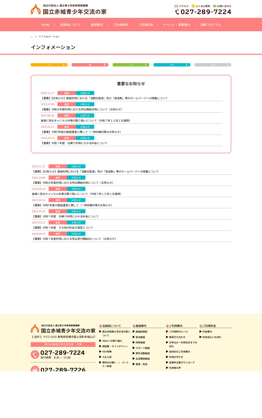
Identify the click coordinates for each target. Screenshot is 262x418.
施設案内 (97, 24)
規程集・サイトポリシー (115, 346)
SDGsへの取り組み (112, 341)
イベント (131, 68)
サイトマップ (176, 400)
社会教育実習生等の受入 (115, 389)
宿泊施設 (140, 337)
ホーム (34, 36)
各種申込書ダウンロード (182, 362)
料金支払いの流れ (212, 337)
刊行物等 (107, 351)
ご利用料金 (145, 24)
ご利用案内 (120, 24)
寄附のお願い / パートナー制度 (115, 364)
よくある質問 (203, 6)
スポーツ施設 (143, 348)
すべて (49, 68)
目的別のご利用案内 (179, 351)
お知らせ (172, 68)
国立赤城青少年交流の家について (116, 333)
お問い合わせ (224, 6)
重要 (90, 68)
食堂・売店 (141, 364)
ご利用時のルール (178, 331)
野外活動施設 (143, 353)
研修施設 (140, 342)
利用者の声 (175, 368)
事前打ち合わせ (177, 337)
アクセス (183, 6)
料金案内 (207, 331)
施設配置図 (141, 331)
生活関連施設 (143, 358)
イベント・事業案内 (176, 24)
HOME (45, 24)
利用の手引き (176, 357)
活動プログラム (210, 24)
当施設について (70, 24)
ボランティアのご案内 (113, 395)
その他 (212, 68)
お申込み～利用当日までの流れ (183, 344)
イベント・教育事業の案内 (116, 384)
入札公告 (107, 357)
